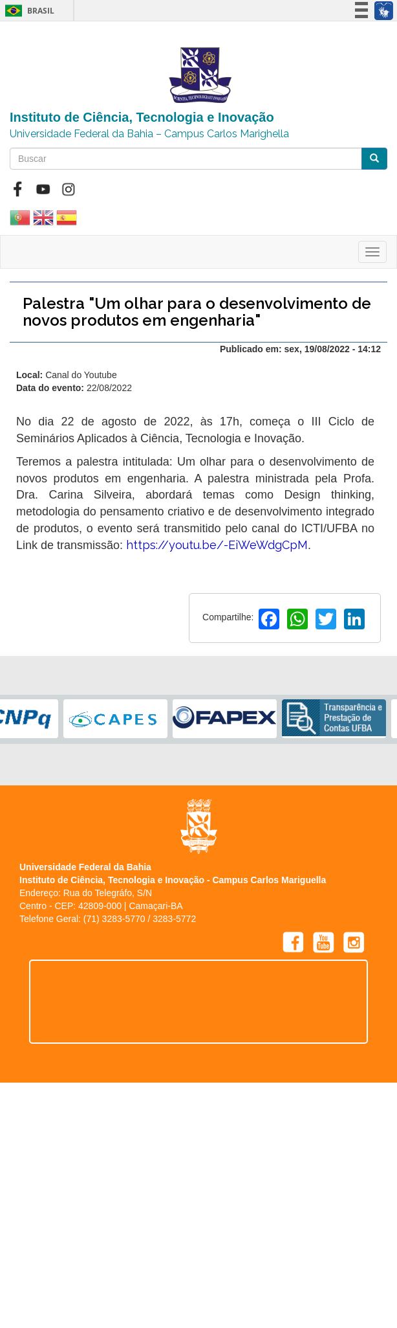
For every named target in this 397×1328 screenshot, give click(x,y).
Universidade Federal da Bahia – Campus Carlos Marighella (149, 134)
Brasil (27, 10)
